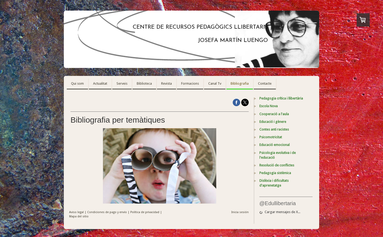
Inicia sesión (240, 212)
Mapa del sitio (79, 216)
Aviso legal (76, 212)
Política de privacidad (144, 212)
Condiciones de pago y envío (107, 212)
